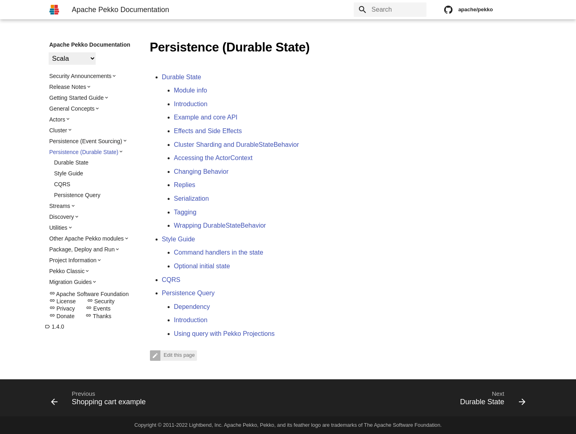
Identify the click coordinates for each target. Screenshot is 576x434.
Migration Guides (70, 282)
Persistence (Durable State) (84, 152)
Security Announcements (80, 76)
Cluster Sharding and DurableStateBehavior (236, 144)
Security (101, 301)
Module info (190, 90)
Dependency (192, 306)
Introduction (191, 104)
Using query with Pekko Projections (224, 333)
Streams (59, 206)
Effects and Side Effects (208, 131)
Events (98, 308)
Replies (184, 184)
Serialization (191, 198)
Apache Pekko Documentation (90, 44)
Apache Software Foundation (89, 294)
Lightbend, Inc (205, 425)
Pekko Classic (67, 271)
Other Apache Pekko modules (86, 238)
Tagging (185, 212)
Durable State (71, 162)
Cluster (58, 130)
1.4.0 (54, 326)
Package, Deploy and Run (82, 249)
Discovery (61, 217)
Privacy (62, 308)
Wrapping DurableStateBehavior (220, 225)
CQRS (62, 184)
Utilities (58, 227)
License (62, 301)
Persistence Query (77, 195)
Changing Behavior (201, 171)
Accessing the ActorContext (213, 157)
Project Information (73, 260)
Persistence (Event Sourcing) (85, 141)
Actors (57, 119)
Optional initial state (202, 266)
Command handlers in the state (218, 252)
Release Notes (67, 87)
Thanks (98, 316)
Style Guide (68, 173)
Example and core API (206, 117)
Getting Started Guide (76, 98)
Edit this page (178, 355)
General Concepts (72, 108)
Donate (62, 316)
